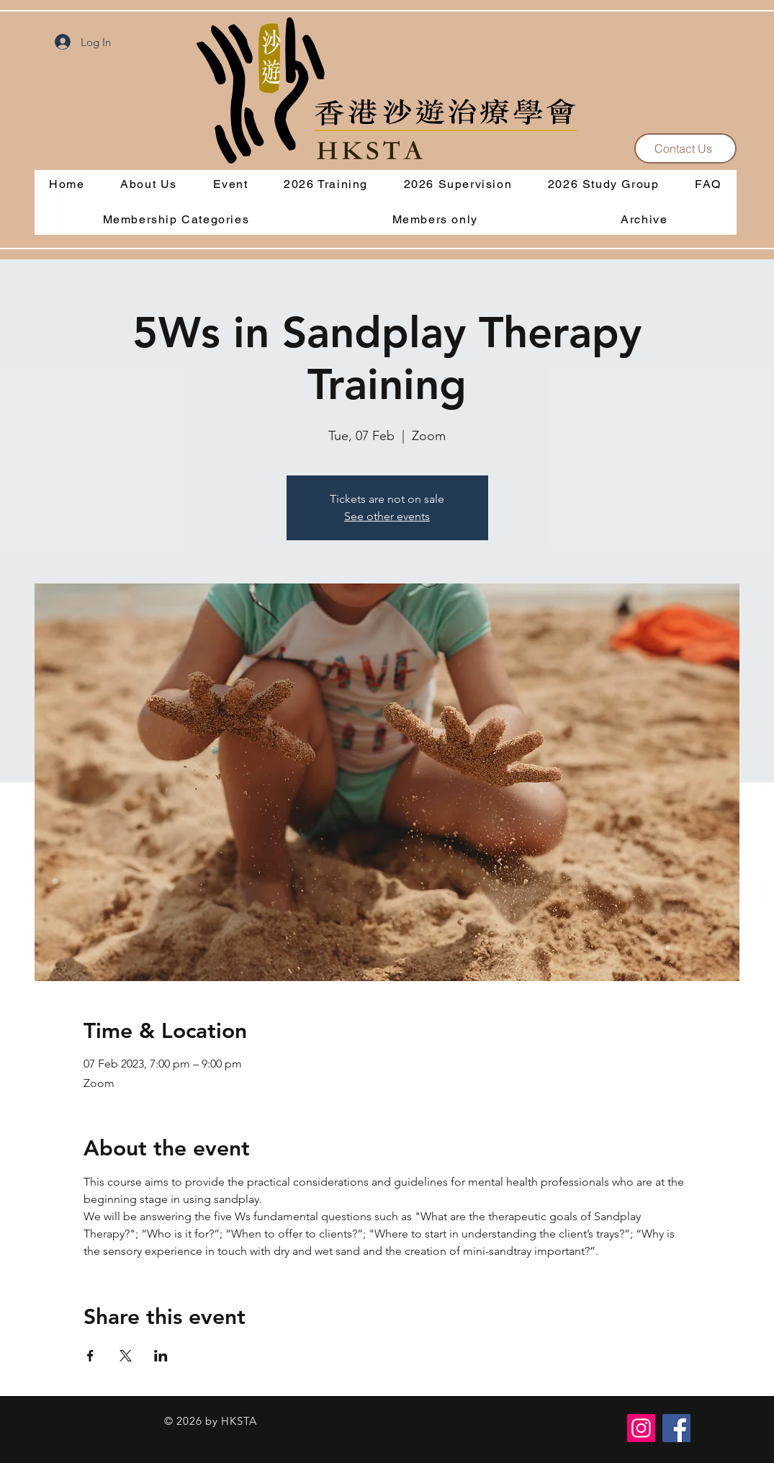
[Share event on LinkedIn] (161, 1355)
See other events (387, 516)
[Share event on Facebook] (90, 1355)
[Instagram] (641, 1428)
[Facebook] (676, 1428)
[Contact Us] (685, 148)
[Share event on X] (125, 1355)
